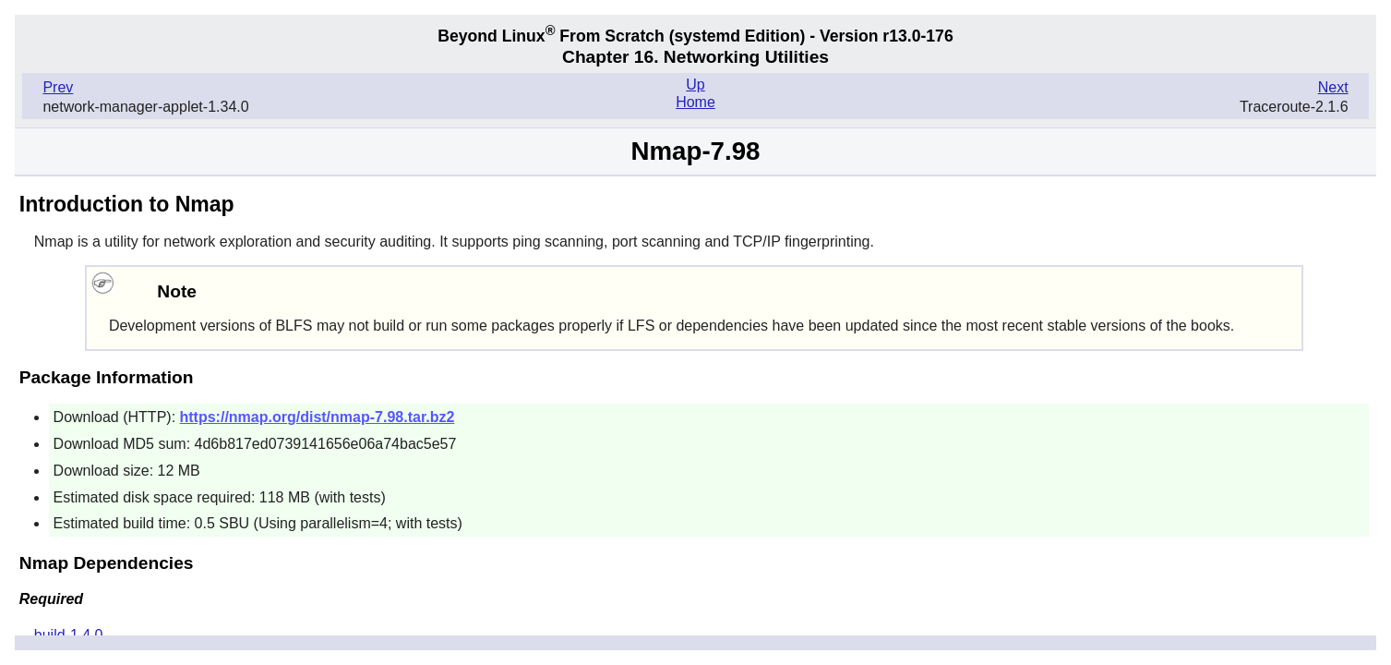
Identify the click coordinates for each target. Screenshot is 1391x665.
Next (1333, 87)
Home (695, 102)
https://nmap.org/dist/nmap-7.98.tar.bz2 (317, 417)
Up (695, 84)
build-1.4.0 (68, 635)
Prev (57, 87)
